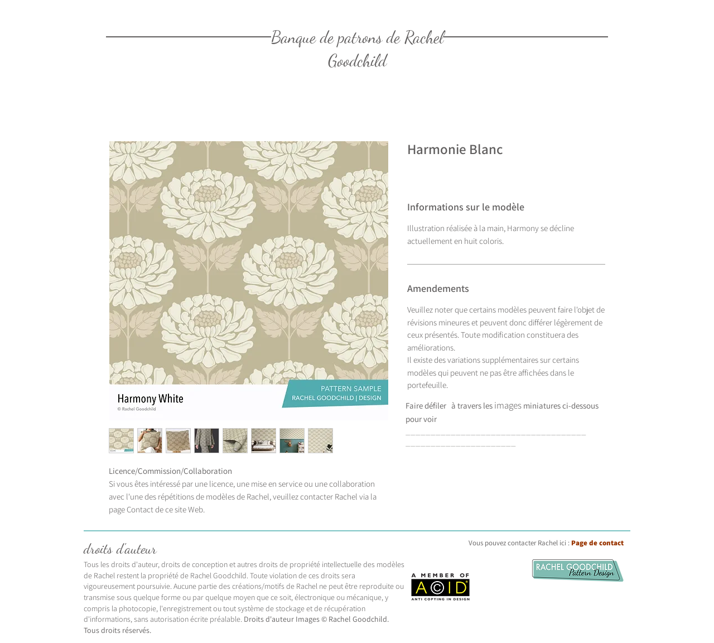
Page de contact (597, 543)
